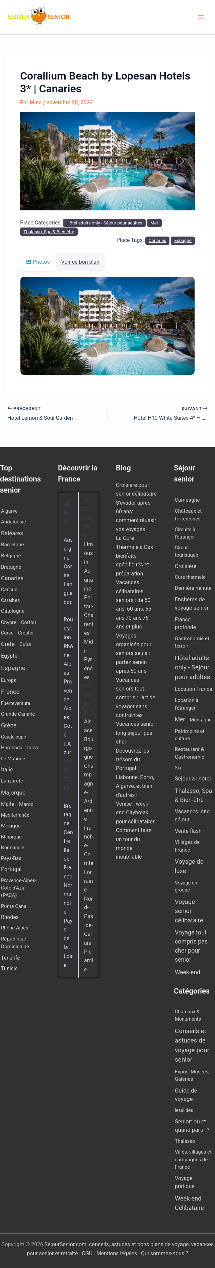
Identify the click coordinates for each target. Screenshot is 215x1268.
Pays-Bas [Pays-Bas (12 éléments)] (11, 858)
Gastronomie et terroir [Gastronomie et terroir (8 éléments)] (192, 642)
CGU (88, 1253)
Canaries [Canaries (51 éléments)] (12, 578)
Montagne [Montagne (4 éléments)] (200, 720)
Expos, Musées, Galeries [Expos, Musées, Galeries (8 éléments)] (192, 1075)
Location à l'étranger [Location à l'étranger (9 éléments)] (187, 704)
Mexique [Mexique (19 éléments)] (11, 826)
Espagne (183, 240)
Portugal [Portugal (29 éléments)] (11, 869)
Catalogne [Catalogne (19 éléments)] (12, 611)
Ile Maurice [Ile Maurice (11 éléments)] (13, 759)
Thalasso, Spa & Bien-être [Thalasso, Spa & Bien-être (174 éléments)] (193, 795)
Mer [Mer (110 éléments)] (180, 719)
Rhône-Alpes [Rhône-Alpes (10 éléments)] (14, 928)
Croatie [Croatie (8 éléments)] (25, 633)
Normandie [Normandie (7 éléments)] (12, 847)
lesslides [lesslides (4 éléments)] (184, 1110)
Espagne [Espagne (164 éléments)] (13, 668)
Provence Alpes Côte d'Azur (68, 717)
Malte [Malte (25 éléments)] (7, 804)
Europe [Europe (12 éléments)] (8, 680)
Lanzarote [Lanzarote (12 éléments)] (12, 781)
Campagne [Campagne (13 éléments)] (187, 500)
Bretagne (68, 815)
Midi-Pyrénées (88, 659)
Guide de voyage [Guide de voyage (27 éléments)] (186, 1095)
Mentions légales (116, 1253)
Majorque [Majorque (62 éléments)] (13, 792)
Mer (154, 222)
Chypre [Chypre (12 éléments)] (8, 622)
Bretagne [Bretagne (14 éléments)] (11, 567)
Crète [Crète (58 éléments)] (8, 644)
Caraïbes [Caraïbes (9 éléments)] (10, 600)
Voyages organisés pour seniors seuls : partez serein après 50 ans (133, 653)
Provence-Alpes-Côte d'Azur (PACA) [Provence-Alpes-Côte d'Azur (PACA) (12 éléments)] (19, 887)
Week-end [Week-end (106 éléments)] (187, 972)
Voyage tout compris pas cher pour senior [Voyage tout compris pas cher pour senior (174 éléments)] (191, 946)
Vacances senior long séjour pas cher (135, 733)
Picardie (88, 961)
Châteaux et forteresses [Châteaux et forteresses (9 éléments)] (188, 515)
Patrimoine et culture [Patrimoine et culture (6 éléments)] (189, 735)
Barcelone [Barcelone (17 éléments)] (12, 545)
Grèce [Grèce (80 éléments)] (8, 725)
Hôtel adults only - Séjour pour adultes (104, 222)
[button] (33, 161)
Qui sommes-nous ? (164, 1253)
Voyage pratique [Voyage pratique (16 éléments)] (185, 1182)
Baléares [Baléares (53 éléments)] (12, 533)
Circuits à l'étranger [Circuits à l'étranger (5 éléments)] (185, 533)
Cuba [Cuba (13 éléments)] (25, 644)
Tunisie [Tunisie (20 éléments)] (9, 969)
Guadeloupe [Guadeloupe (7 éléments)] (13, 737)
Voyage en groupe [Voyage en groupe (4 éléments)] (186, 886)
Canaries (157, 240)
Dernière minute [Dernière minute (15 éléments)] (193, 588)
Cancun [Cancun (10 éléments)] (9, 590)
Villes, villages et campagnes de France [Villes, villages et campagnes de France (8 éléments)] (193, 1159)
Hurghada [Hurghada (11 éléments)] (11, 748)
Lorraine (88, 881)
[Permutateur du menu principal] (201, 17)
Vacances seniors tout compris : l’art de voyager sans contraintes (135, 698)
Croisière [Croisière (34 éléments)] (185, 566)
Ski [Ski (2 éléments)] (178, 767)
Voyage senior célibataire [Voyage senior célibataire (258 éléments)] (189, 911)
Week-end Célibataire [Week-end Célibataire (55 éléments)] (189, 1203)
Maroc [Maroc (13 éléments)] (26, 804)
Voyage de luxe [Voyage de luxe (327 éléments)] (189, 866)
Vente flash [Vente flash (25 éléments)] (188, 831)
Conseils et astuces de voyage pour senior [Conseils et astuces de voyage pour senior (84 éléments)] (192, 1045)
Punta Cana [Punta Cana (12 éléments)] (13, 906)
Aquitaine (88, 580)
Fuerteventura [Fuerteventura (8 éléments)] (15, 703)
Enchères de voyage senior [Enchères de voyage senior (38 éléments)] (192, 603)
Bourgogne (88, 748)
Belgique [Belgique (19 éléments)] (11, 556)
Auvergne (68, 549)
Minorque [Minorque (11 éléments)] (11, 837)
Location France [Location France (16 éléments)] (193, 689)
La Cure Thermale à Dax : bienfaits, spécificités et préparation (136, 556)
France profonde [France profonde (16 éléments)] (185, 623)
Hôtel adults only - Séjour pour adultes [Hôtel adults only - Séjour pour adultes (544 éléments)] (192, 667)
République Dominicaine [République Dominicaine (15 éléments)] (15, 943)
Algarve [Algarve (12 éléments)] (9, 511)
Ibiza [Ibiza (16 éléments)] (32, 748)
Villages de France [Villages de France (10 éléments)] (187, 846)
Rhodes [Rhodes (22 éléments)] (10, 917)
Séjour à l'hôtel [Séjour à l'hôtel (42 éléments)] (193, 778)
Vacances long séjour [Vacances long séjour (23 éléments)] (192, 815)
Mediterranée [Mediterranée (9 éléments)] (15, 815)
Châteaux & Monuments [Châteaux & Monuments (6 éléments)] (188, 1015)
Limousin (88, 553)
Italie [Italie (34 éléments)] (7, 769)
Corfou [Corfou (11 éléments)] (28, 622)
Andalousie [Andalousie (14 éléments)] (13, 522)
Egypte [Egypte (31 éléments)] (9, 656)
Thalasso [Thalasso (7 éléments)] (185, 1141)
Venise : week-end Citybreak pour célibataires (136, 813)
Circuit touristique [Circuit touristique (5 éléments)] (186, 551)
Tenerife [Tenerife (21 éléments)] (10, 958)
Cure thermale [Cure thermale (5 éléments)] (190, 577)
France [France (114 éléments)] (10, 691)
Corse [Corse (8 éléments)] (7, 633)
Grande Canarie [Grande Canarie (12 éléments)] (18, 714)
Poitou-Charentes (88, 615)
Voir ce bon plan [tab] (84, 262)
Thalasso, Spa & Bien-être (48, 231)
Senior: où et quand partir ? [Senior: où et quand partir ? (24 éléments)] (192, 1125)
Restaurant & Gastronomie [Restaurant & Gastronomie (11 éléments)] (189, 753)
